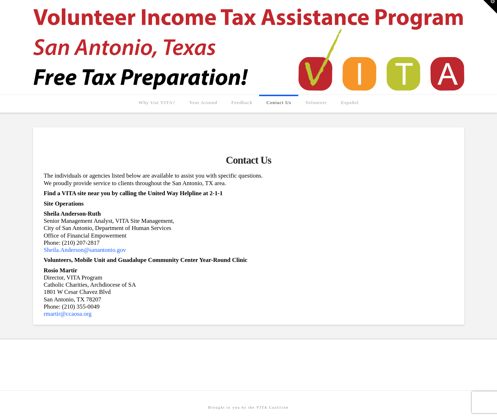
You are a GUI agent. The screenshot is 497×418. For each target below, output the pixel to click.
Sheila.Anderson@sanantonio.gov (85, 249)
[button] (490, 7)
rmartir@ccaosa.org (68, 313)
